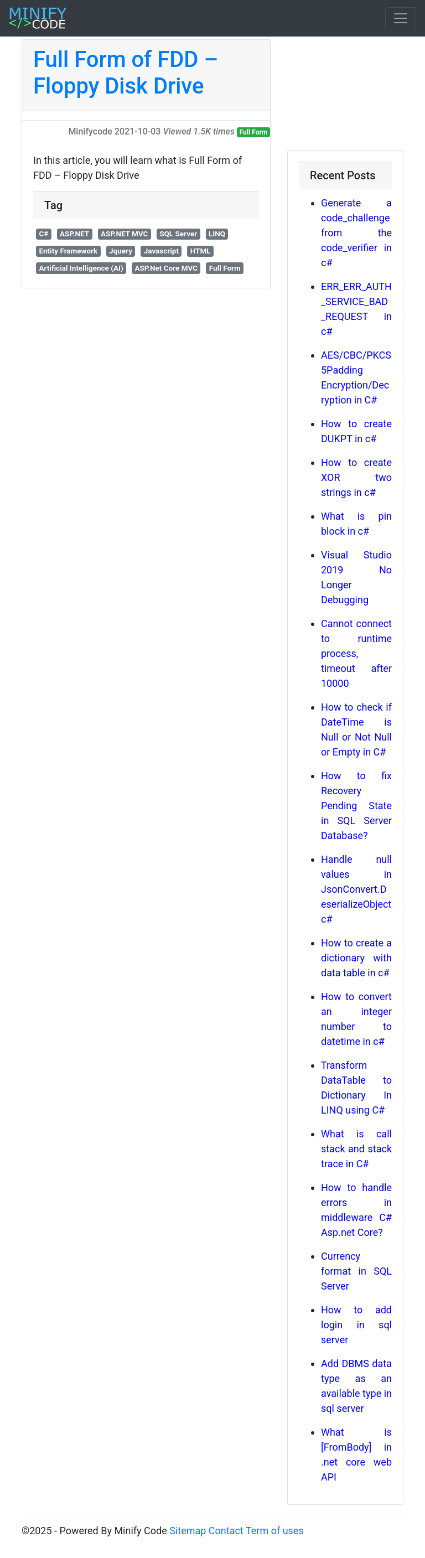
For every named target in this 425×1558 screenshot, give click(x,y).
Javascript (161, 250)
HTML (200, 250)
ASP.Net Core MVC (166, 267)
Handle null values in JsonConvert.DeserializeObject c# (356, 889)
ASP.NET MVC (124, 233)
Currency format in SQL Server (356, 1271)
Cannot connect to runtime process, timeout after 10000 (356, 653)
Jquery (120, 250)
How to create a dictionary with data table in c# (356, 958)
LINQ (217, 233)
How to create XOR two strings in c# (356, 477)
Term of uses (275, 1530)
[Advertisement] (345, 94)
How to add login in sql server (356, 1324)
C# (43, 233)
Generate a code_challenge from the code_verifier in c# (356, 232)
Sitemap (187, 1530)
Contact (226, 1530)
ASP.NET (74, 233)
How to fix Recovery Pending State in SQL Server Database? (356, 805)
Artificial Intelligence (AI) (81, 267)
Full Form (254, 132)
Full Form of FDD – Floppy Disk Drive (125, 72)
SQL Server (178, 233)
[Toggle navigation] (400, 18)
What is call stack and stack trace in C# (356, 1148)
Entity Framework (68, 250)
